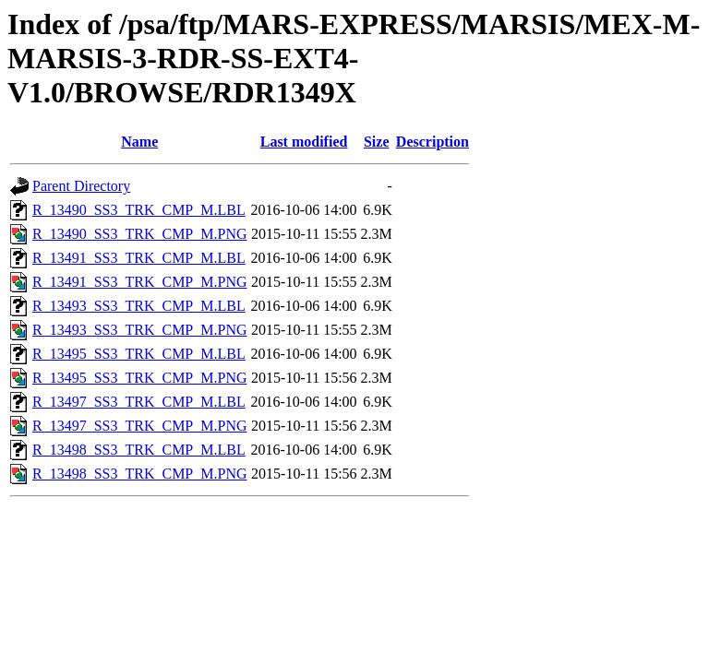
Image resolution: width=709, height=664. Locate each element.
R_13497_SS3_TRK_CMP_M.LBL (139, 401)
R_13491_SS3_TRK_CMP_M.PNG (139, 282)
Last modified (304, 141)
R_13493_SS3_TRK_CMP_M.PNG (139, 330)
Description (432, 141)
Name (139, 141)
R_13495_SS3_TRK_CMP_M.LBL (139, 354)
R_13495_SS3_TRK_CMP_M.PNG (139, 377)
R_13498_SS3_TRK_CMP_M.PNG (139, 473)
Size (377, 141)
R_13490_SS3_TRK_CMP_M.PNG (139, 234)
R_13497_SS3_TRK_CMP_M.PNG (139, 425)
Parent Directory (81, 186)
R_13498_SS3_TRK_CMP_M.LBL (139, 449)
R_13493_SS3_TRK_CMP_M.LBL (139, 306)
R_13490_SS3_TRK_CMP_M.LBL (139, 210)
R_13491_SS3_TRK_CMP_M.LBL (139, 258)
